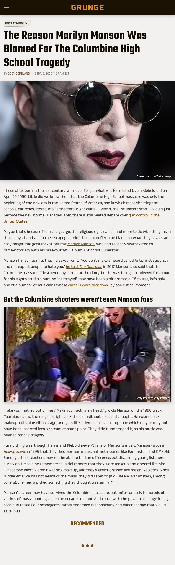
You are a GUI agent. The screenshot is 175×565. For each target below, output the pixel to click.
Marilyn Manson (81, 244)
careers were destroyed (88, 285)
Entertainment (17, 23)
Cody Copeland (19, 73)
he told (84, 266)
